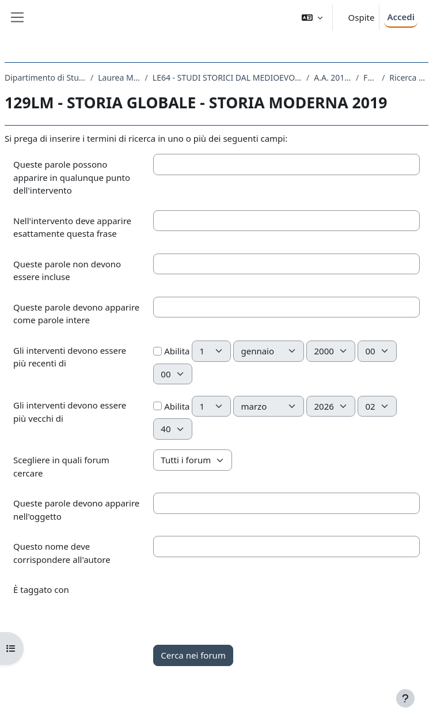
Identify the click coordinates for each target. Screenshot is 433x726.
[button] (312, 17)
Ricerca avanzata (408, 77)
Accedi (401, 16)
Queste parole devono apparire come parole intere (76, 313)
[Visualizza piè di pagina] (405, 698)
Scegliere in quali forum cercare (61, 466)
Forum (370, 77)
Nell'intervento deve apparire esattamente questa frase (72, 227)
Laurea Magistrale (119, 77)
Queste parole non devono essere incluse (67, 270)
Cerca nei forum (193, 655)
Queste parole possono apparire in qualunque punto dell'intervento (71, 177)
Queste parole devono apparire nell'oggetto (76, 509)
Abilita (171, 351)
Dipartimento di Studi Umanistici (45, 77)
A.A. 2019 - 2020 (332, 77)
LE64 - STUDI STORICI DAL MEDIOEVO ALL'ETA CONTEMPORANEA (227, 77)
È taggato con (41, 589)
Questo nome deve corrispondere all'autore (62, 552)
